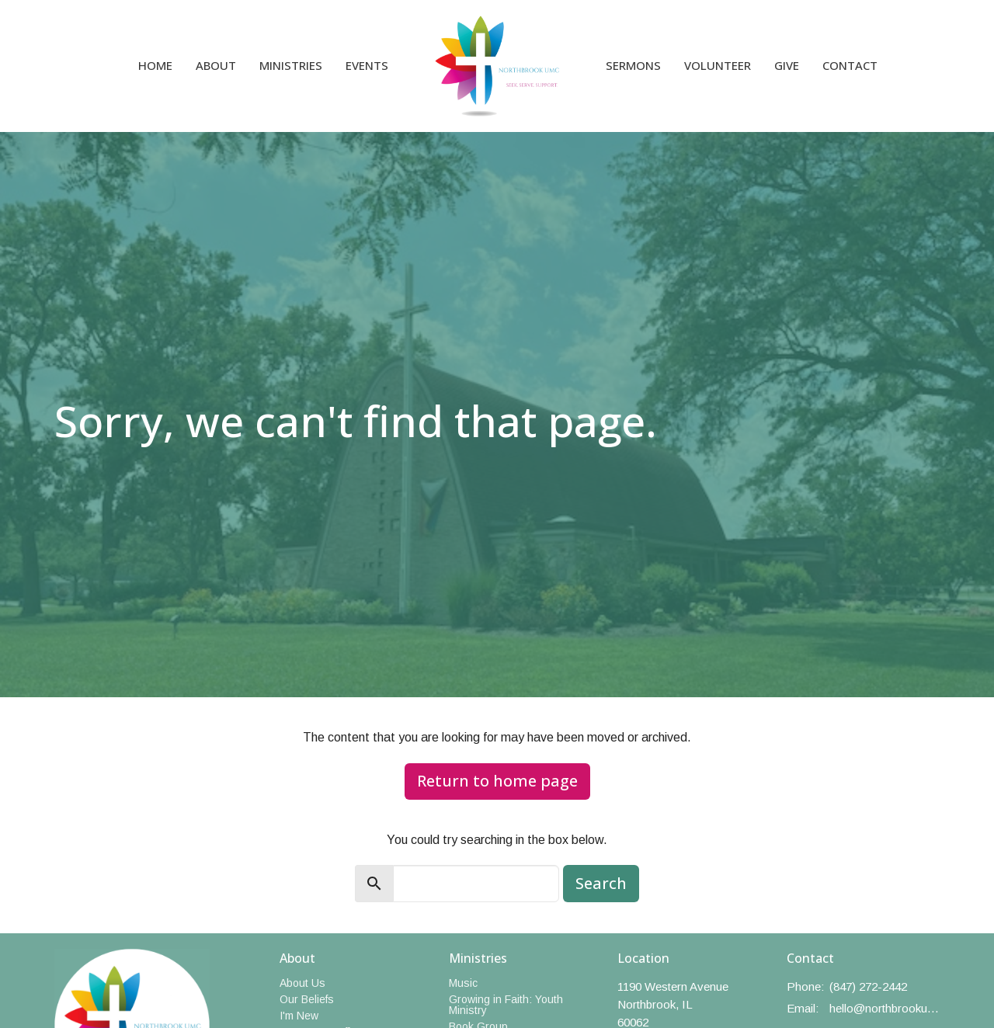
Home (155, 65)
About (216, 65)
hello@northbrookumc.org (884, 1008)
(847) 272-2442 (868, 986)
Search (601, 883)
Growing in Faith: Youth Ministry (506, 1004)
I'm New (299, 1015)
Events (367, 65)
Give (786, 65)
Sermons (633, 65)
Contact (850, 65)
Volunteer (717, 65)
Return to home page (497, 780)
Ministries (290, 65)
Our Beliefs (307, 999)
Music (463, 983)
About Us (302, 983)
